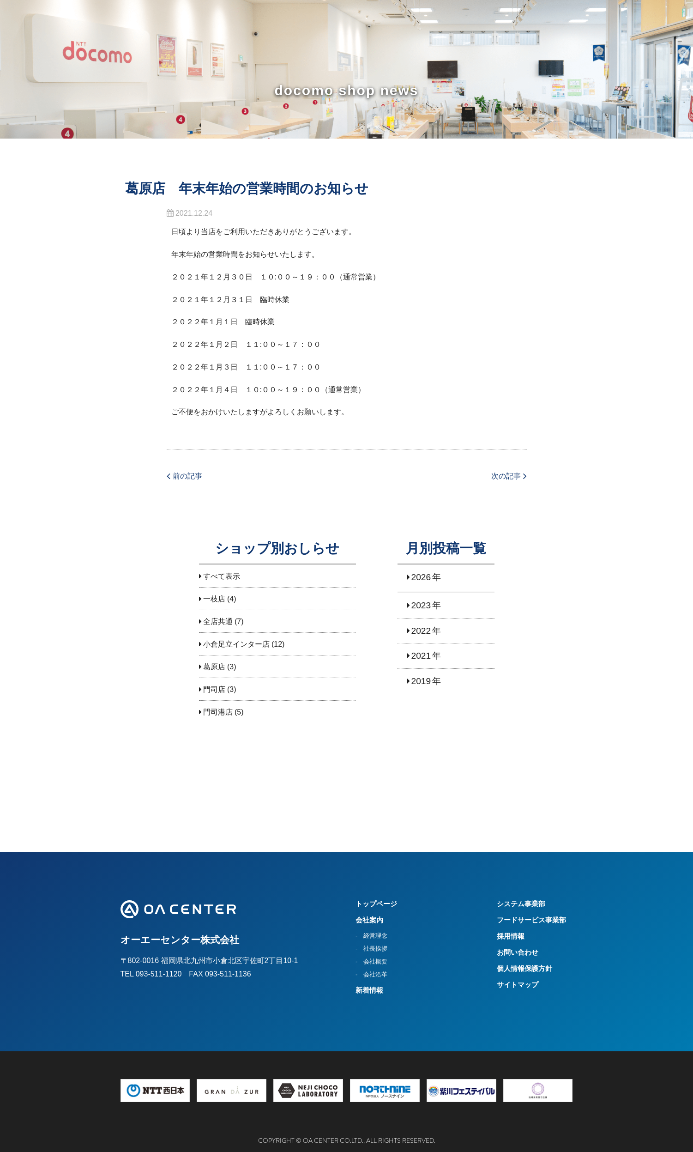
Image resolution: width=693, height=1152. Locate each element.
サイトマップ (517, 984)
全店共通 (218, 621)
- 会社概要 (371, 961)
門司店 (214, 689)
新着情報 (369, 990)
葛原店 (214, 667)
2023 (421, 605)
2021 (421, 656)
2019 (421, 681)
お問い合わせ (517, 952)
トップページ (376, 903)
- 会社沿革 (371, 974)
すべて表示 (221, 576)
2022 (421, 631)
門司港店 (218, 712)
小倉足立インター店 (236, 644)
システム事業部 (521, 903)
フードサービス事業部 (531, 919)
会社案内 (369, 919)
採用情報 (510, 936)
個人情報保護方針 (524, 968)
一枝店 (214, 599)
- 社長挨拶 (371, 949)
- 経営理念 (371, 936)
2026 (421, 577)
